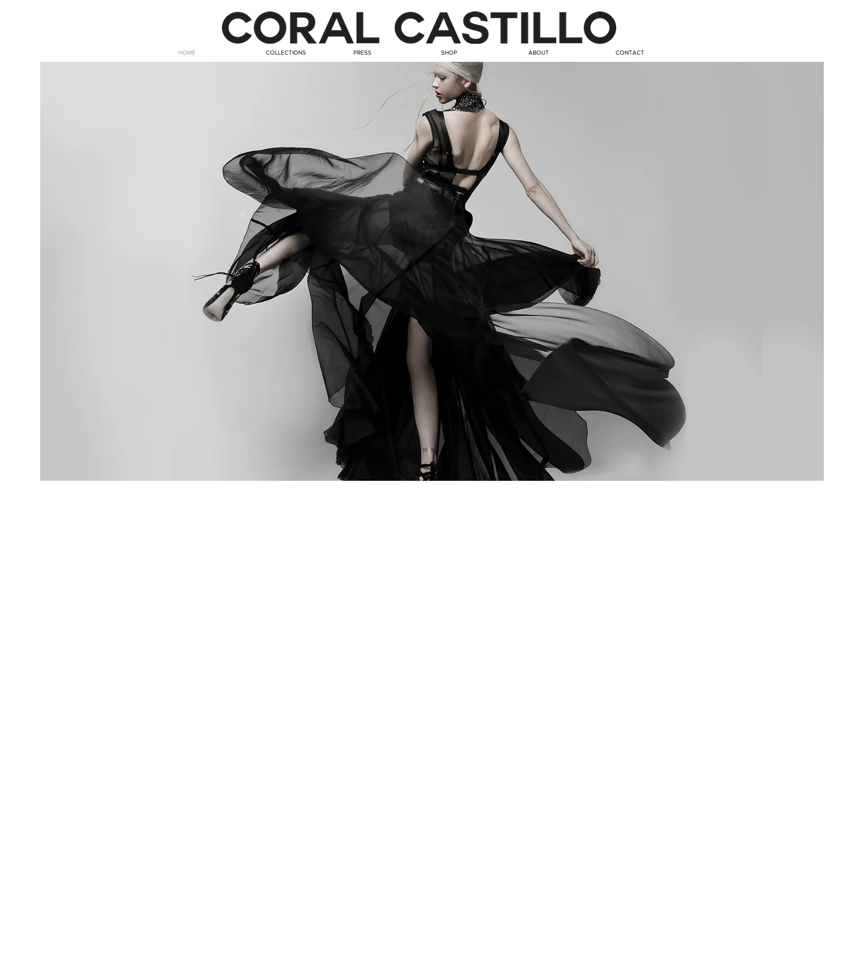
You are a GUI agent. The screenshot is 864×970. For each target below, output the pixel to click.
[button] (432, 271)
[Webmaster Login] (785, 962)
